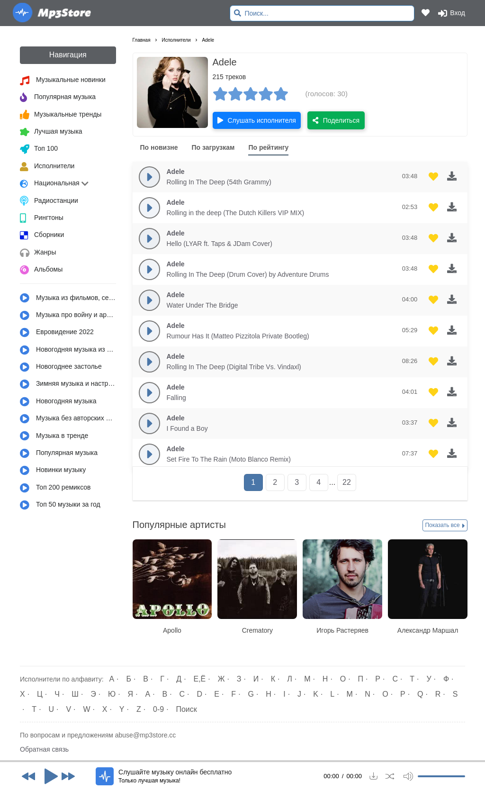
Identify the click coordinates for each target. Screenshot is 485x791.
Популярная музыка (58, 97)
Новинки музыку (53, 470)
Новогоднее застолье (61, 367)
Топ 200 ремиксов (55, 488)
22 (346, 482)
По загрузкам (212, 147)
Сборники (42, 235)
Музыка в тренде (54, 436)
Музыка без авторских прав (68, 419)
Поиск (186, 709)
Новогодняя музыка (58, 402)
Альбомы (41, 270)
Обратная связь (44, 749)
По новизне (159, 147)
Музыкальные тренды (60, 114)
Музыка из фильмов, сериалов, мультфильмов (68, 298)
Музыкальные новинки (63, 80)
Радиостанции (49, 201)
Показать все (445, 525)
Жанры (38, 253)
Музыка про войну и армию (68, 315)
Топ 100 (39, 149)
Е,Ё (200, 679)
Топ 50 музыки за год (60, 505)
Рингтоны (41, 218)
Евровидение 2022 (57, 332)
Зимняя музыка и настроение (68, 384)
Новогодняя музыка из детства (68, 350)
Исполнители (47, 167)
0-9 (158, 709)
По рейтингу (268, 147)
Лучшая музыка (51, 132)
